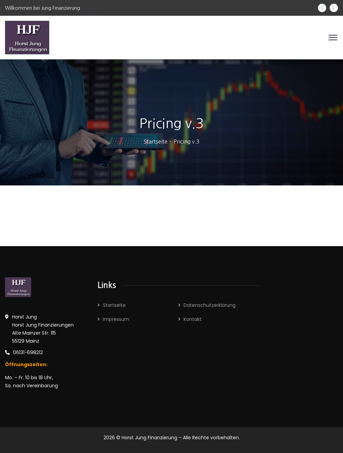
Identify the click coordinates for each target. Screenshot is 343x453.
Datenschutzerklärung (209, 305)
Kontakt (193, 319)
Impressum (116, 319)
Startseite (155, 141)
